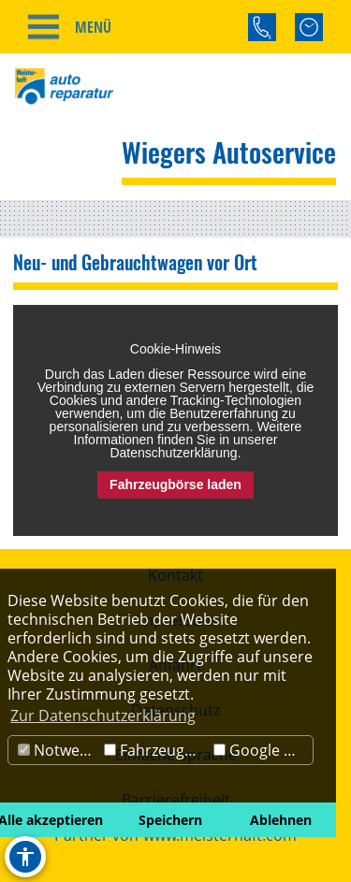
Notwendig (58, 750)
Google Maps (263, 750)
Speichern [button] (170, 820)
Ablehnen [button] (281, 820)
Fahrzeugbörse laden (175, 484)
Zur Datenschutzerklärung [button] (103, 715)
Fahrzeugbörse (156, 750)
